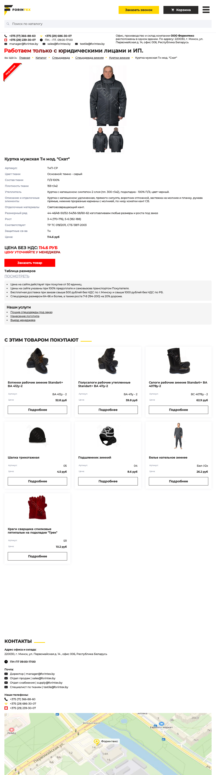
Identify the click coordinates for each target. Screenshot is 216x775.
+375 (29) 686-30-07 (58, 36)
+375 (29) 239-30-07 (22, 39)
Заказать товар (29, 263)
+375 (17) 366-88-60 (22, 36)
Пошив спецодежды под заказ (31, 312)
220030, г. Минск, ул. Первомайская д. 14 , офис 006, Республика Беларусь (55, 654)
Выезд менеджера (22, 320)
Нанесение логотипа (24, 316)
